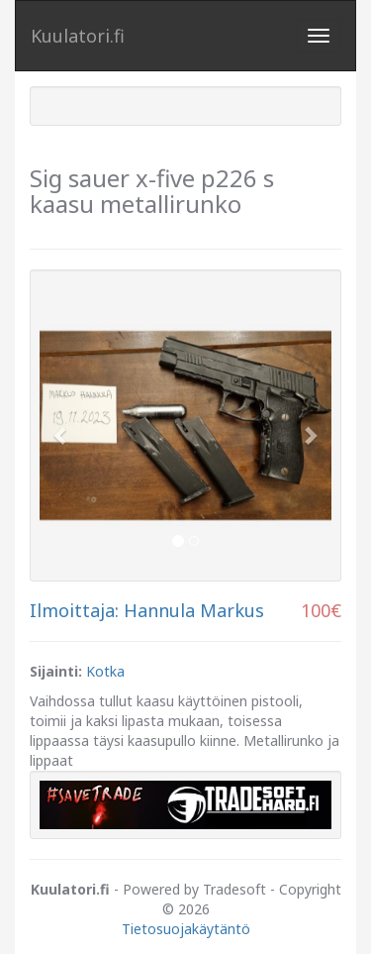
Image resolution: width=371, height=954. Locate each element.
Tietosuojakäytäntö (186, 928)
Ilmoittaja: (74, 610)
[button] (61, 425)
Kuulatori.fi (78, 36)
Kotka (105, 671)
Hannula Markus (194, 610)
